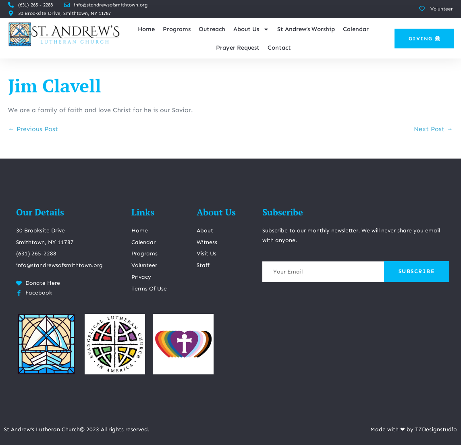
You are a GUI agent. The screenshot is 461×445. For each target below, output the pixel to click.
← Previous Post (33, 129)
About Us (251, 29)
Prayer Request (238, 47)
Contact (279, 47)
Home (146, 29)
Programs (177, 29)
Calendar (356, 29)
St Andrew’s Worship (306, 29)
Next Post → (433, 129)
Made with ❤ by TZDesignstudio (413, 429)
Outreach (212, 29)
